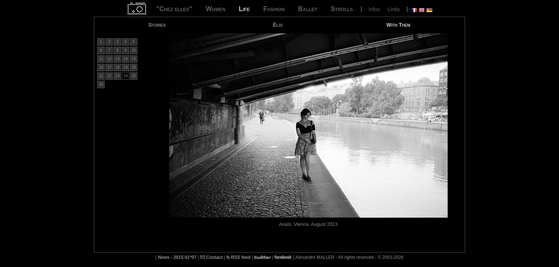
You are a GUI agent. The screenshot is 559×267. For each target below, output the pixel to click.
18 (117, 67)
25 (134, 76)
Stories (157, 25)
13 (117, 59)
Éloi (277, 25)
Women (215, 9)
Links (394, 9)
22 (109, 76)
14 (126, 59)
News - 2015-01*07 (177, 257)
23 (117, 76)
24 (126, 76)
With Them (398, 25)
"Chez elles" (174, 9)
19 (126, 67)
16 (101, 67)
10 (134, 50)
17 (109, 67)
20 (134, 67)
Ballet (307, 9)
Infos (374, 9)
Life (244, 9)
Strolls (342, 9)
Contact (211, 257)
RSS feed (238, 257)
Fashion (273, 9)
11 (101, 59)
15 (134, 59)
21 (101, 76)
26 (101, 84)
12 (109, 59)
